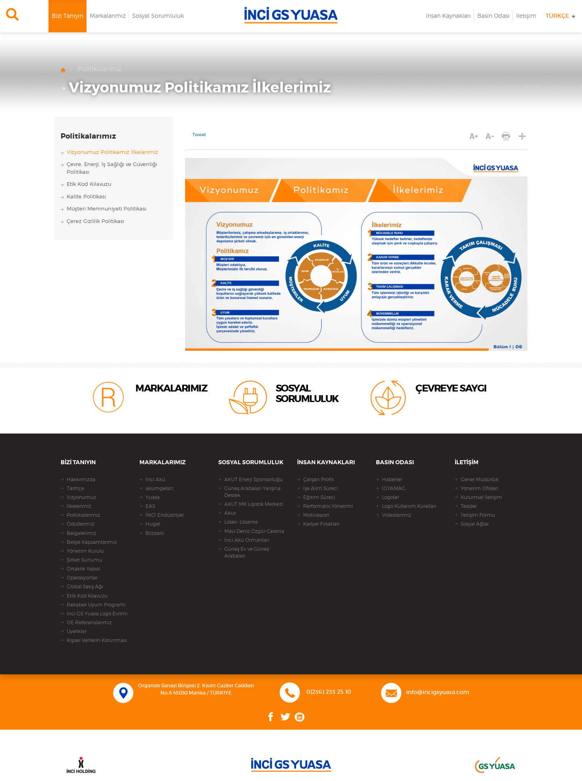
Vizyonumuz (81, 497)
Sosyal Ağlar (475, 524)
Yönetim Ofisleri (479, 488)
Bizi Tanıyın (67, 16)
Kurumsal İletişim (481, 497)
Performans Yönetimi (328, 506)
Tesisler (469, 506)
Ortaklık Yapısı (83, 568)
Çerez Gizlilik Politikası (95, 221)
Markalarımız (108, 16)
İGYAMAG (393, 488)
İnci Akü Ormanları (246, 540)
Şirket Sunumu (84, 560)
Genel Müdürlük (480, 479)
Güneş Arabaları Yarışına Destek (252, 492)
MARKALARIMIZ (171, 389)
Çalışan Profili (318, 479)
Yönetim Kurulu (85, 551)
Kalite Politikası (86, 197)
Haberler (392, 479)
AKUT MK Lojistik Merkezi (253, 504)
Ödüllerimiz (80, 524)
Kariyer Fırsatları (321, 524)
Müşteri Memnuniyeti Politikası (106, 209)
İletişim (526, 16)
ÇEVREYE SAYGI (451, 389)
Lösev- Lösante (241, 522)
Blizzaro (155, 533)
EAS (150, 506)
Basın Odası (493, 16)
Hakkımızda (81, 479)
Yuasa (153, 497)
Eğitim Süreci (319, 497)
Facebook (270, 717)
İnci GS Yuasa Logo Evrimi (97, 613)
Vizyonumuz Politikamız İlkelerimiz (200, 88)
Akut (230, 513)
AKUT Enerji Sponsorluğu (253, 479)
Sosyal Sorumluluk (158, 16)
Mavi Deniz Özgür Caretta (254, 531)
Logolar (390, 497)
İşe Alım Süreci (320, 488)
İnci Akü (155, 479)
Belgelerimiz (81, 533)
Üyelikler (76, 631)
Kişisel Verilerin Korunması (97, 640)
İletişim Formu (478, 515)
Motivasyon (316, 515)
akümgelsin (159, 488)
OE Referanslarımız (89, 622)
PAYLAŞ (522, 136)
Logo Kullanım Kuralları (409, 506)
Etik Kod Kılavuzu (89, 184)
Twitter (285, 717)
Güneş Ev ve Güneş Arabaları (246, 552)
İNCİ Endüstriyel (164, 515)
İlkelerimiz (79, 506)
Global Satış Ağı (85, 586)
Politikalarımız (100, 69)
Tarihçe (75, 488)
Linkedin (299, 717)
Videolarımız (396, 515)
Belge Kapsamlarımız (92, 542)
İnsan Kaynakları (448, 16)
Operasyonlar (82, 577)
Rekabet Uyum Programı (96, 604)
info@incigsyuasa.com (437, 692)
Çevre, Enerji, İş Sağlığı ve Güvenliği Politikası (112, 168)
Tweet (199, 135)
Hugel (153, 524)
